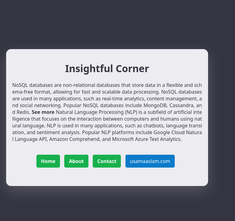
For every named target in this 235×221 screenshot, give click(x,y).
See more (43, 112)
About (76, 161)
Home (48, 161)
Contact (106, 161)
